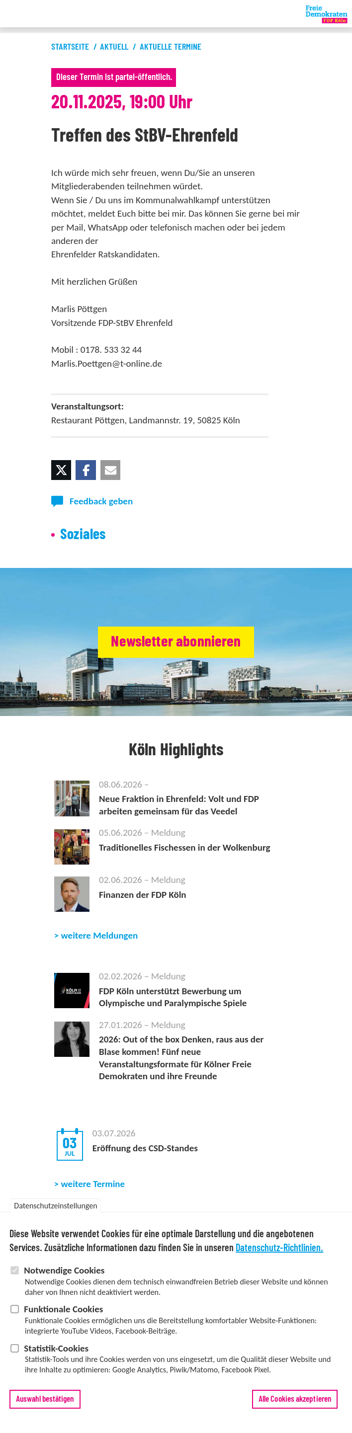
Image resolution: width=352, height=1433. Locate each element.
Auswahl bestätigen (45, 1399)
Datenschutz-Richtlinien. (279, 1249)
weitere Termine (93, 1184)
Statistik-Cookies (56, 1348)
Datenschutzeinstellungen (55, 1206)
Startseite (70, 47)
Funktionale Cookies (63, 1309)
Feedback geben (101, 501)
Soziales (83, 534)
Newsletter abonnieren (176, 641)
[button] (61, 470)
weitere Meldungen (99, 935)
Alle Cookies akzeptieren (295, 1399)
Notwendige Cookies (64, 1270)
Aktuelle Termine (170, 47)
